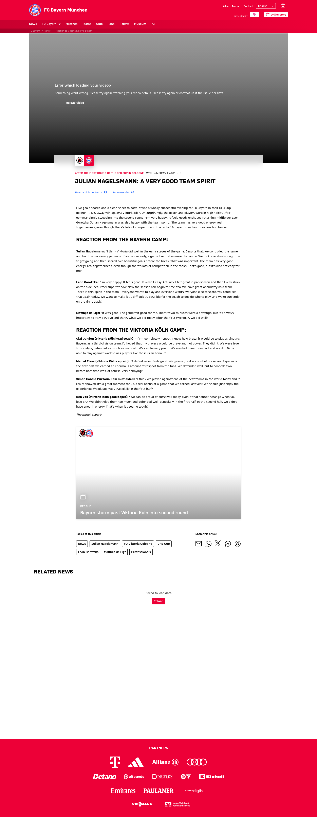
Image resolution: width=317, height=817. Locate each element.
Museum (140, 23)
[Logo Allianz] (165, 762)
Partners (158, 748)
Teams (86, 23)
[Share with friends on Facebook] (237, 543)
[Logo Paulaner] (158, 790)
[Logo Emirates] (123, 790)
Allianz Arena (231, 6)
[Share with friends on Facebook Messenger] (228, 543)
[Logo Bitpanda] (134, 776)
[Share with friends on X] (218, 543)
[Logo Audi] (197, 762)
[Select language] (266, 6)
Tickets (124, 23)
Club (99, 23)
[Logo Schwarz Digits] (194, 791)
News (33, 23)
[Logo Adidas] (136, 762)
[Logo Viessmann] (142, 804)
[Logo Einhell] (211, 776)
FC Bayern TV (51, 23)
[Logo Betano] (104, 776)
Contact (249, 6)
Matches (71, 23)
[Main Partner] (254, 14)
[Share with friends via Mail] (198, 543)
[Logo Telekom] (115, 762)
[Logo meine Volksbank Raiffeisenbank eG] (177, 804)
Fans (111, 23)
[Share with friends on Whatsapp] (208, 543)
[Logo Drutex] (162, 776)
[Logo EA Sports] (186, 776)
